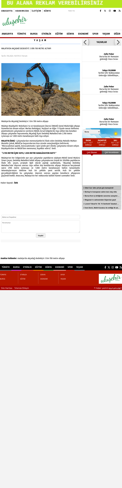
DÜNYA (70, 33)
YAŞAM (106, 33)
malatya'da (22, 258)
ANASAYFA (7, 33)
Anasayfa (7, 10)
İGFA (16, 183)
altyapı (62, 258)
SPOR (95, 33)
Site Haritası (6, 288)
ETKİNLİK (46, 33)
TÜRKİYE (21, 33)
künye (47, 10)
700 (51, 258)
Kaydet (40, 235)
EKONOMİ (83, 33)
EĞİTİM (59, 33)
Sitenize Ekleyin (21, 288)
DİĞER (117, 33)
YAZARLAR (102, 42)
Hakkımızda (22, 10)
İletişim (36, 10)
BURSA (34, 33)
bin (47, 258)
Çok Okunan (92, 152)
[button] (85, 42)
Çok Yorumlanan (112, 152)
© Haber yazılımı (108, 288)
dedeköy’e (39, 258)
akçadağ (31, 258)
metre (55, 258)
